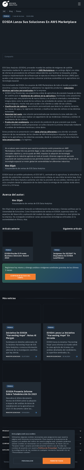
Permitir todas (56, 461)
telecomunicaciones (11, 140)
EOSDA (9, 4)
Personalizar (27, 461)
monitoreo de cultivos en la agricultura (38, 96)
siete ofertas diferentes (46, 132)
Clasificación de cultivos (16, 106)
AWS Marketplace (46, 70)
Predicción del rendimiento (17, 122)
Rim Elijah (17, 200)
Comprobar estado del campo (20, 277)
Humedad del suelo (13, 114)
